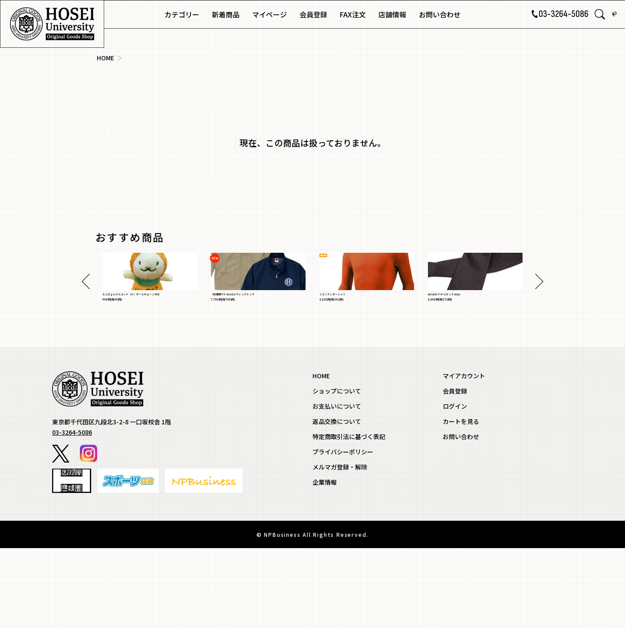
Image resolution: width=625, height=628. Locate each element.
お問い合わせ (440, 14)
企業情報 (324, 562)
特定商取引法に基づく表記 (348, 516)
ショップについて (336, 471)
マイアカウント (464, 456)
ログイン (455, 486)
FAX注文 (352, 14)
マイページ (269, 14)
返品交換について (336, 501)
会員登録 (313, 14)
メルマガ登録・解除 (339, 547)
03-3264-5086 (554, 14)
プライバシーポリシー (342, 532)
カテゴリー (181, 14)
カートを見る (461, 501)
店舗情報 (392, 14)
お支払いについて (336, 486)
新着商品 (226, 14)
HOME (105, 57)
